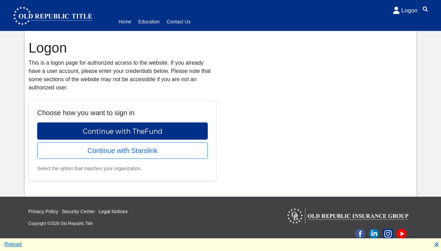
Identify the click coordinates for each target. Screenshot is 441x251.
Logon (405, 10)
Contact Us (179, 21)
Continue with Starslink (122, 150)
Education (149, 21)
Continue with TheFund (123, 131)
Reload (13, 244)
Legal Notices (113, 211)
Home (125, 21)
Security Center (78, 211)
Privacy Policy (43, 211)
